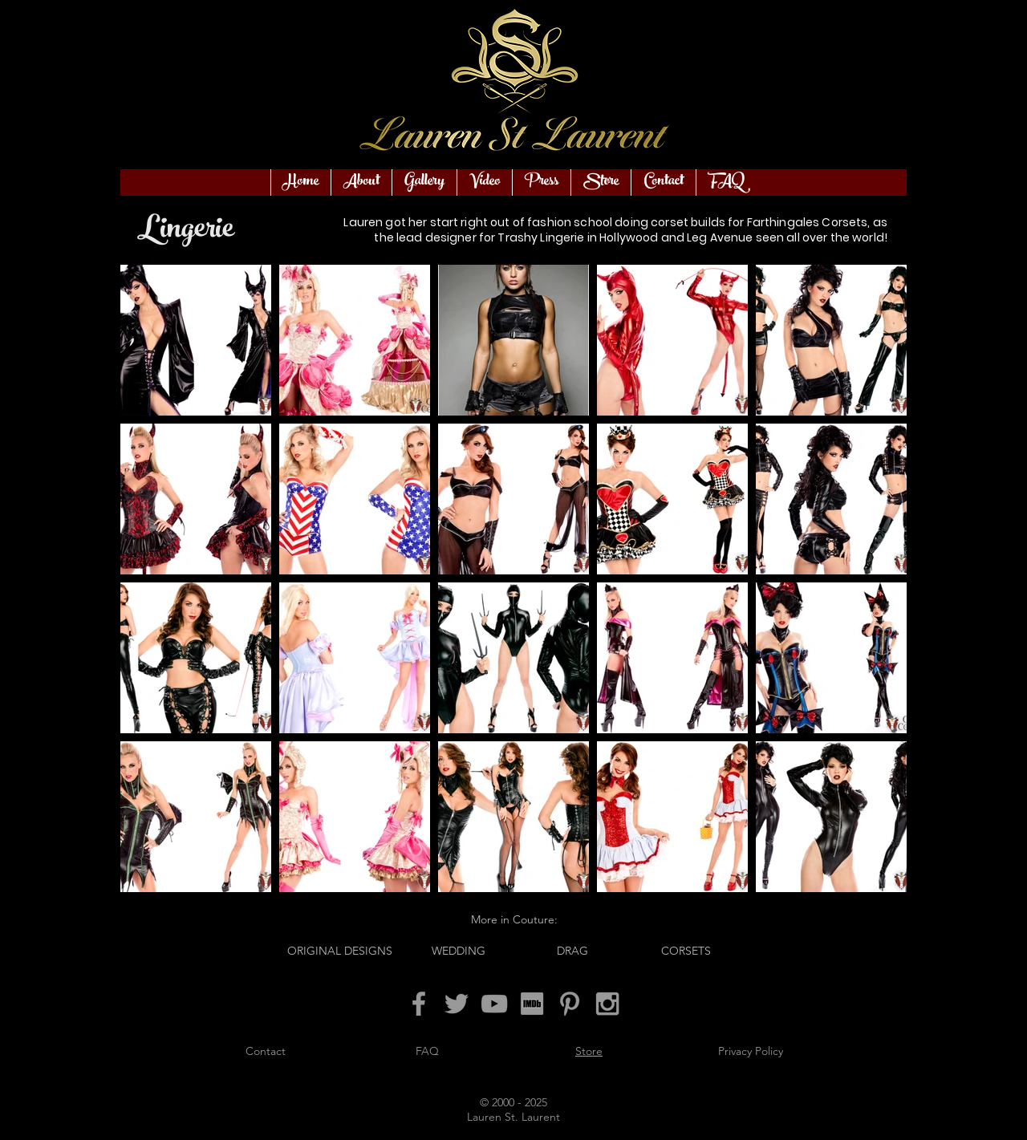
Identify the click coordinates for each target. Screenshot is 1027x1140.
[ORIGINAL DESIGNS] (339, 951)
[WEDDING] (458, 951)
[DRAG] (572, 951)
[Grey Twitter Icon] (456, 1004)
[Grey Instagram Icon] (607, 1004)
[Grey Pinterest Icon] (570, 1004)
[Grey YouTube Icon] (494, 1004)
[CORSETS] (686, 951)
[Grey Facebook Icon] (419, 1004)
